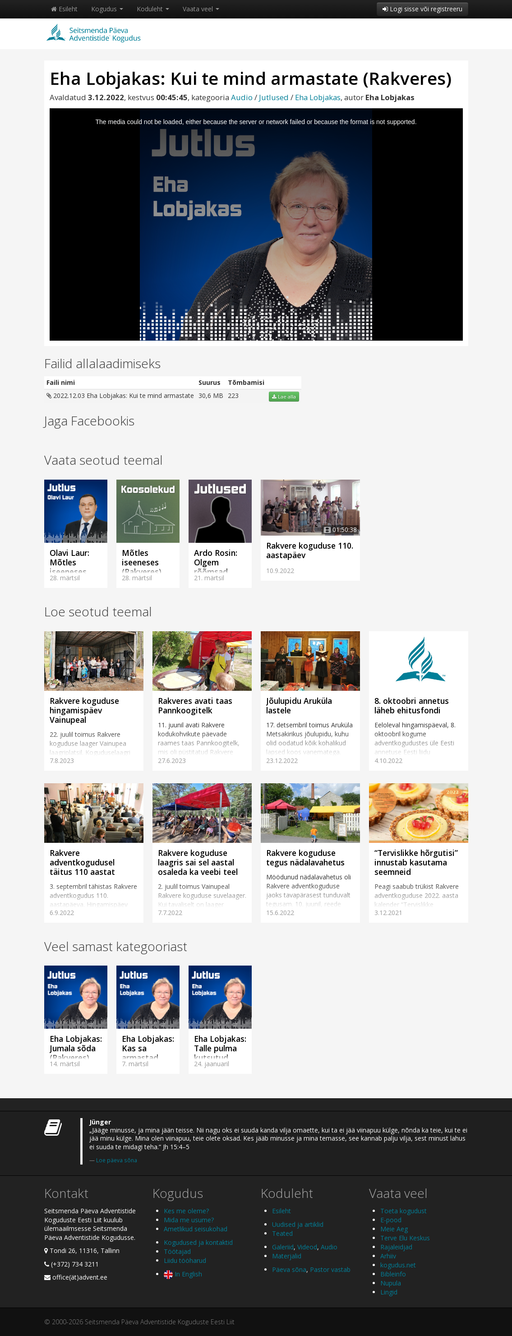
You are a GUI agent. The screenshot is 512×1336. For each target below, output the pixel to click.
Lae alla (284, 396)
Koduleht (153, 9)
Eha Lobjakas (318, 97)
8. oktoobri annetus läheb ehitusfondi (411, 705)
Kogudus (107, 9)
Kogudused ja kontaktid (198, 1242)
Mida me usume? (189, 1220)
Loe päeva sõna (116, 1160)
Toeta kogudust (403, 1211)
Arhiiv (388, 1256)
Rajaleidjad (396, 1247)
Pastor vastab (330, 1269)
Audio (242, 97)
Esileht (64, 9)
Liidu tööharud (185, 1260)
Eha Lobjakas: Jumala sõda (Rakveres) (76, 1048)
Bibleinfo (393, 1274)
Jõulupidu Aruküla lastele (299, 705)
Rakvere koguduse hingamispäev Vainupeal (84, 710)
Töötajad (177, 1251)
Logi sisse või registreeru (422, 9)
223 (233, 395)
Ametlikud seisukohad (195, 1229)
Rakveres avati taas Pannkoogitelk (195, 705)
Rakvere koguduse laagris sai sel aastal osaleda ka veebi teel (198, 862)
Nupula (390, 1283)
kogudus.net (398, 1265)
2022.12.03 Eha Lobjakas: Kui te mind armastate (120, 395)
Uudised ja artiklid (297, 1224)
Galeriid (283, 1247)
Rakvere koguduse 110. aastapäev (309, 550)
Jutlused (274, 97)
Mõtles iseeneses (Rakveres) (141, 562)
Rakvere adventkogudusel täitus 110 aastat (82, 862)
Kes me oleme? (186, 1211)
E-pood (390, 1220)
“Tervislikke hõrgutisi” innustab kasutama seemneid (416, 862)
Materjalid (286, 1256)
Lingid (388, 1292)
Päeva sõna (289, 1269)
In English (183, 1274)
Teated (282, 1233)
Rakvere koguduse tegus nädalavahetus (305, 857)
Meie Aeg (394, 1229)
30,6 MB (210, 395)
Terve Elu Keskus (405, 1238)
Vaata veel (201, 9)
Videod (307, 1247)
